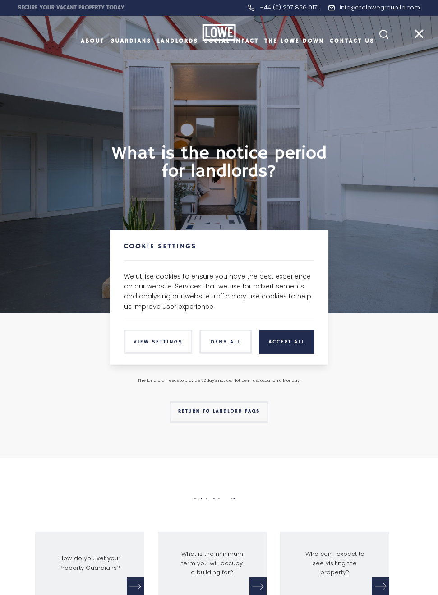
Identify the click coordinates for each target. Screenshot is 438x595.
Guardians (130, 56)
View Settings (158, 342)
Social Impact (231, 56)
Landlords (177, 56)
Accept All (286, 342)
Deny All (225, 342)
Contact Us (352, 56)
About (92, 56)
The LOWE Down (294, 56)
